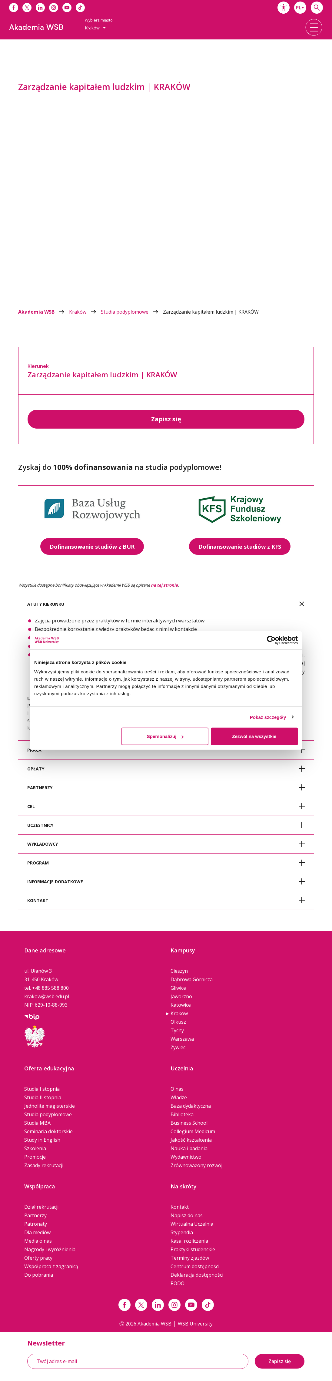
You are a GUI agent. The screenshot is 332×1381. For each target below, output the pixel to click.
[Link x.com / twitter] (141, 1305)
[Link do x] (27, 7)
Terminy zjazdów (190, 1258)
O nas (177, 1089)
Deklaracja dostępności (197, 1275)
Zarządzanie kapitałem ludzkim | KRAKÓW (211, 311)
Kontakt (180, 1207)
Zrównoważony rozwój (196, 1165)
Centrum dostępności (195, 1266)
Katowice (181, 1005)
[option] (166, 173)
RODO (177, 1283)
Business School (189, 1123)
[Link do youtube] (66, 7)
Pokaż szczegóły (268, 716)
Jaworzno (181, 996)
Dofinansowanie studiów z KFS (239, 546)
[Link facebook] (124, 1305)
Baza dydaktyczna (191, 1106)
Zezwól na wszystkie (254, 736)
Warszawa (182, 1039)
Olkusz (178, 1022)
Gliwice (178, 988)
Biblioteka (182, 1114)
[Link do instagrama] (53, 7)
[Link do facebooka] (13, 7)
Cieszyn (179, 971)
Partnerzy (35, 1215)
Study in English (42, 1140)
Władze (179, 1097)
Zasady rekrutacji (43, 1165)
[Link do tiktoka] (80, 7)
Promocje (35, 1157)
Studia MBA (37, 1123)
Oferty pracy (38, 1258)
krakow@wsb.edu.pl (46, 996)
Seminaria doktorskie (48, 1131)
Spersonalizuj (165, 736)
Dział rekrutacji (41, 1207)
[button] (283, 8)
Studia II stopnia (42, 1097)
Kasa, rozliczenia (189, 1241)
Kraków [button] (95, 28)
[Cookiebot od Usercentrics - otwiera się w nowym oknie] (271, 640)
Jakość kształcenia (191, 1140)
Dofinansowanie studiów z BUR (92, 546)
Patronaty (35, 1224)
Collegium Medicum (193, 1131)
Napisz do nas (187, 1215)
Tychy (177, 1030)
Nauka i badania (189, 1148)
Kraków (85, 311)
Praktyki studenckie (193, 1249)
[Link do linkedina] (40, 7)
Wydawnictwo (186, 1157)
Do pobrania (38, 1275)
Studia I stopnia (42, 1089)
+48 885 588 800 (50, 988)
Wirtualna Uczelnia (192, 1224)
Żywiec (178, 1047)
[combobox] (300, 8)
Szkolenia (35, 1148)
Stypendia (182, 1232)
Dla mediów (37, 1232)
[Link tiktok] (208, 1305)
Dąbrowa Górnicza (192, 979)
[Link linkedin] (158, 1305)
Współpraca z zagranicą (51, 1266)
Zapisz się (166, 419)
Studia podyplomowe (132, 311)
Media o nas (38, 1241)
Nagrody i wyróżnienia (49, 1249)
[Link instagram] (174, 1305)
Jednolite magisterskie (49, 1106)
